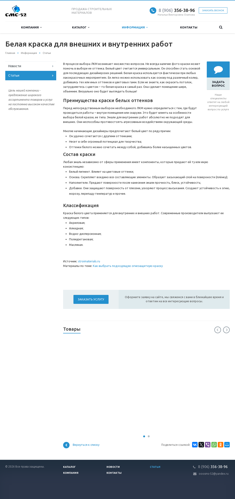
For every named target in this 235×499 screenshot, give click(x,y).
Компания (31, 27)
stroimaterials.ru (89, 261)
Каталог (80, 27)
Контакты (188, 27)
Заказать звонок (213, 10)
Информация (135, 27)
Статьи (13, 75)
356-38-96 (177, 10)
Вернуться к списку (81, 445)
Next (226, 330)
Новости (14, 66)
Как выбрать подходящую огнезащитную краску (128, 265)
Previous (217, 330)
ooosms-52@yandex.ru (214, 473)
